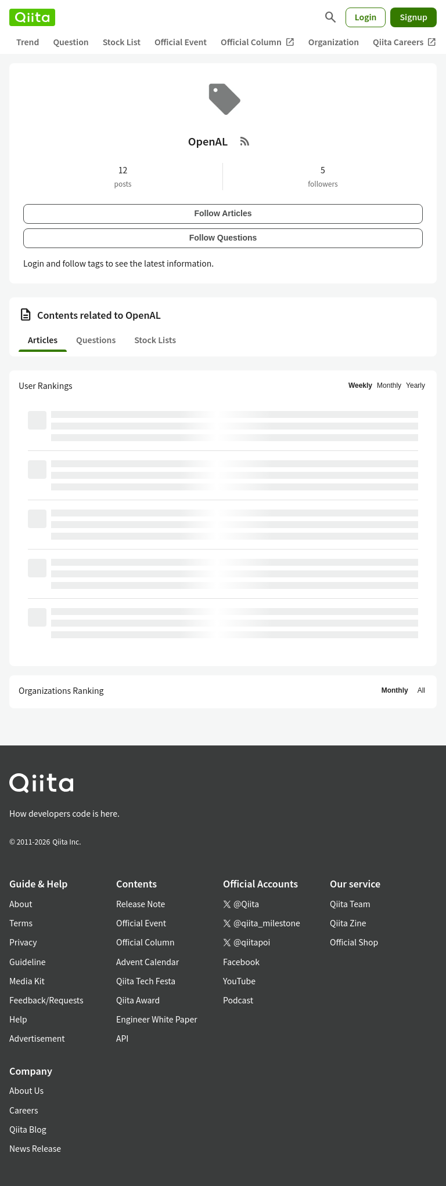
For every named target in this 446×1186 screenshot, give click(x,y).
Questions (96, 339)
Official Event (180, 42)
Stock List (122, 42)
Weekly (360, 385)
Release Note (140, 903)
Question (70, 42)
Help (18, 1019)
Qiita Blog (27, 1129)
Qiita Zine (348, 923)
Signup (413, 17)
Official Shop (354, 942)
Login (366, 17)
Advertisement (37, 1038)
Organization (333, 42)
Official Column (257, 42)
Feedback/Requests (46, 1000)
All (421, 690)
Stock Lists (155, 339)
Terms (21, 923)
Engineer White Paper (156, 1019)
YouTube (239, 981)
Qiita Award (138, 1000)
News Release (35, 1148)
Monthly (389, 385)
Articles (42, 339)
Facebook (241, 961)
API (122, 1038)
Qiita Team (350, 903)
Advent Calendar (147, 961)
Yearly (415, 385)
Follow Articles (222, 213)
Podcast (238, 1000)
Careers (23, 1110)
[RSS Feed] (245, 141)
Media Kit (27, 981)
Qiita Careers (404, 42)
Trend (27, 42)
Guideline (27, 961)
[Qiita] (32, 17)
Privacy (23, 942)
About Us (26, 1090)
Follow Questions (223, 237)
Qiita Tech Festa (145, 981)
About (20, 903)
